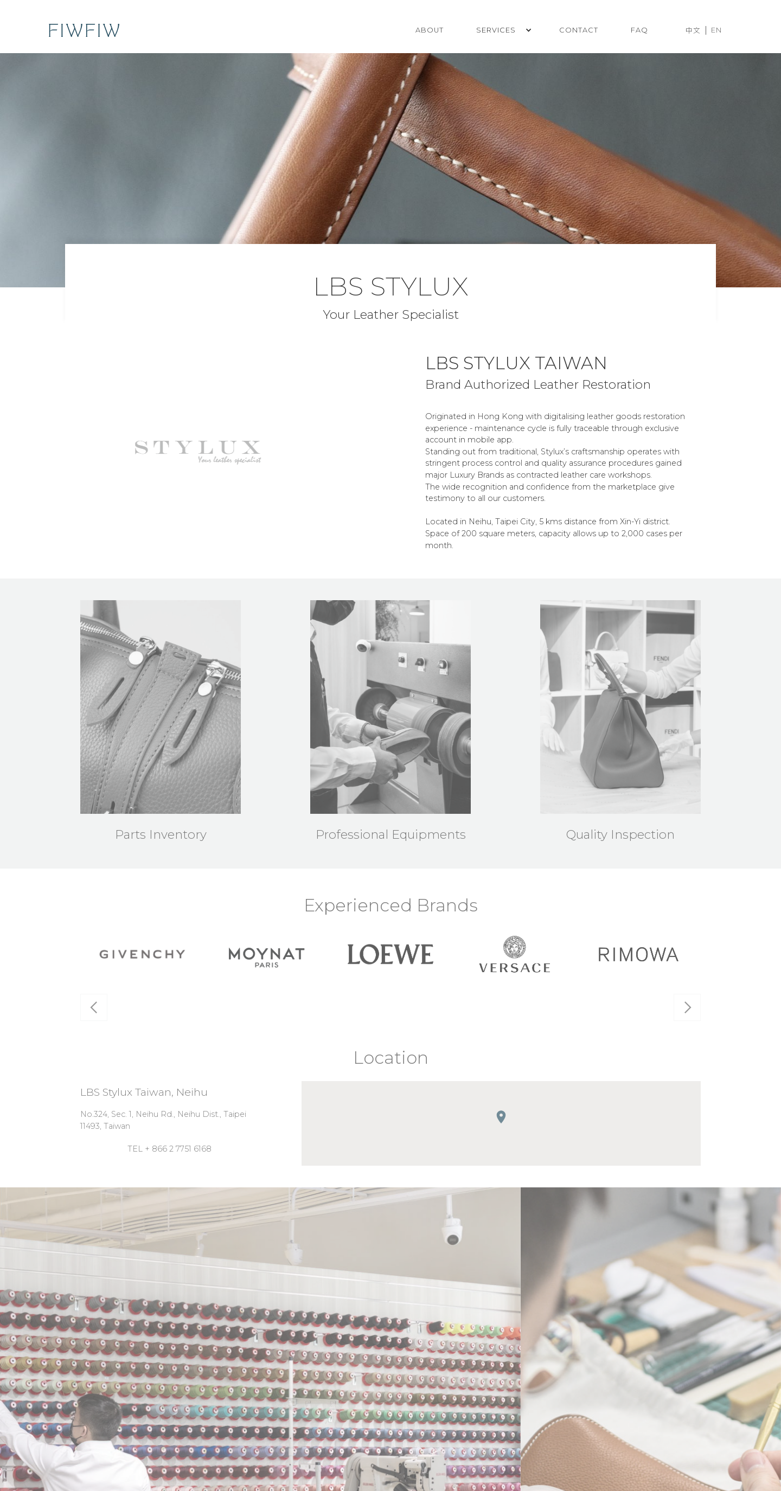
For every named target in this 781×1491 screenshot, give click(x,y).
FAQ (639, 30)
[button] (501, 30)
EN (716, 30)
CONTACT (578, 30)
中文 (693, 30)
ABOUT (429, 30)
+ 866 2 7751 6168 (178, 1151)
